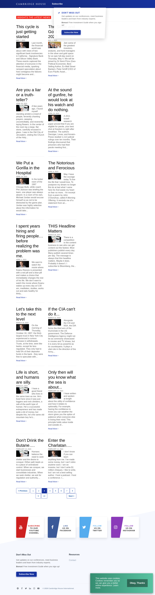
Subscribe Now (26, 574)
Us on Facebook (65, 528)
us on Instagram (129, 528)
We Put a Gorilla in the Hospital (28, 168)
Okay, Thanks (137, 582)
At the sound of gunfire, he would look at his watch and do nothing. (61, 99)
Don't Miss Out (39, 561)
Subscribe (57, 4)
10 (44, 496)
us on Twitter (97, 528)
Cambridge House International (61, 588)
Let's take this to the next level (29, 314)
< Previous (22, 491)
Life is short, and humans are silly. (27, 377)
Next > (71, 496)
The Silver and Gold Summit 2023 (61, 31)
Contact (72, 560)
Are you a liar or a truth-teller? (28, 94)
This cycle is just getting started (27, 31)
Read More (21, 78)
